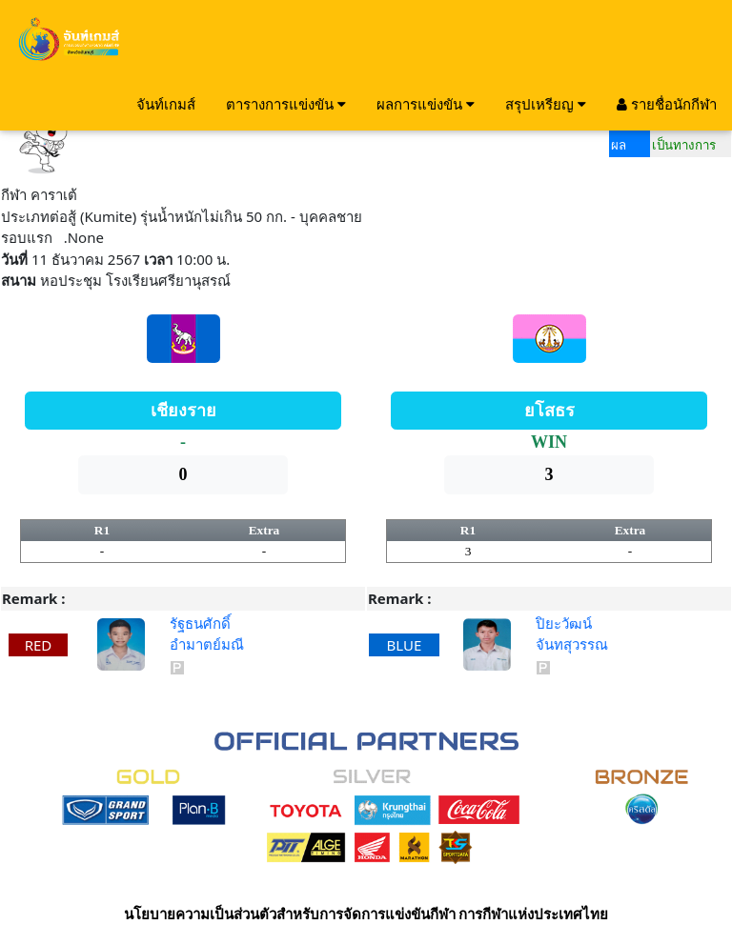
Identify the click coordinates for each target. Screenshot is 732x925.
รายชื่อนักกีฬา (667, 103)
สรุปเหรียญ (545, 103)
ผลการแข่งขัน (425, 103)
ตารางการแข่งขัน (286, 103)
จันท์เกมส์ (165, 103)
